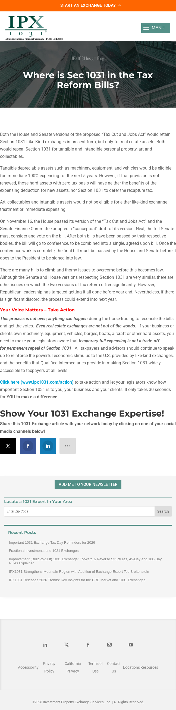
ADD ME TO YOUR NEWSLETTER (88, 484)
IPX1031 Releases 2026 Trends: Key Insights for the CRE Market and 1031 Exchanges (77, 580)
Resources (149, 667)
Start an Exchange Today (88, 5)
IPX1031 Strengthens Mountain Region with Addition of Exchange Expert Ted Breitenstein (79, 572)
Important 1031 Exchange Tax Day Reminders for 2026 (52, 542)
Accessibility (28, 667)
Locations (131, 667)
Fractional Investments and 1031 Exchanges (44, 551)
